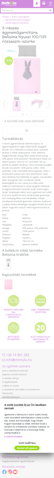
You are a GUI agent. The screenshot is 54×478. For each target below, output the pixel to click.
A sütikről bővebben (13, 436)
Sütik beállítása (27, 442)
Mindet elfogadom (27, 448)
